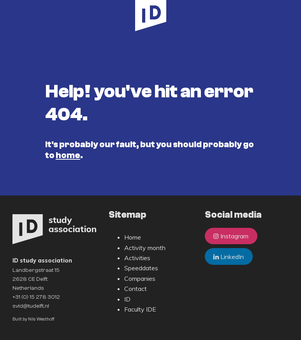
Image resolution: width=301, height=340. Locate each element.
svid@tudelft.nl (30, 306)
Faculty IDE (140, 309)
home (68, 155)
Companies (139, 278)
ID (127, 299)
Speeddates (141, 268)
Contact (135, 288)
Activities (137, 258)
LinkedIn (228, 257)
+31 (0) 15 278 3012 (36, 297)
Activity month (144, 248)
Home (132, 237)
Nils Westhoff (41, 319)
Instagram (230, 236)
